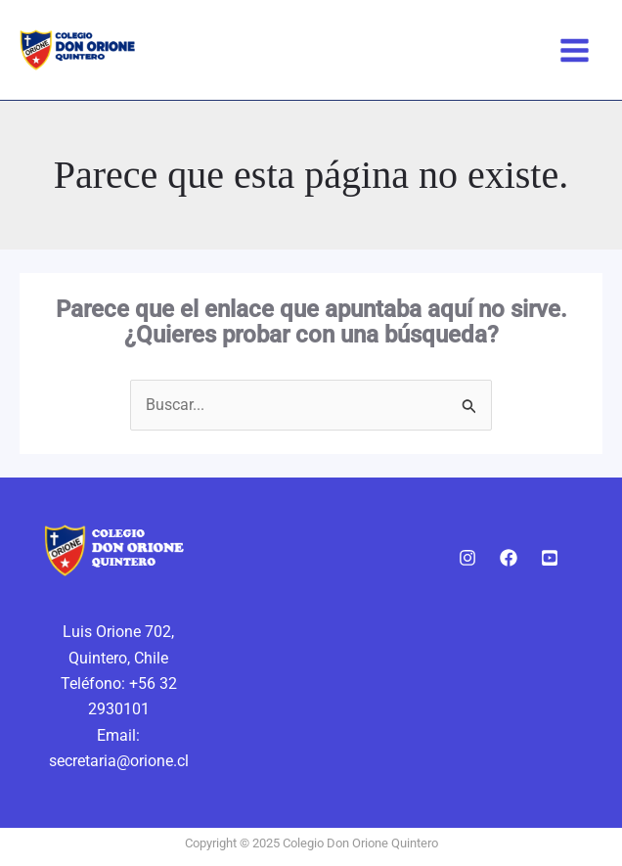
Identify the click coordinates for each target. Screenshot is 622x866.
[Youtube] (549, 558)
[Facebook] (508, 558)
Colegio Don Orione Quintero (292, 50)
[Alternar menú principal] (574, 50)
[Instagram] (467, 558)
